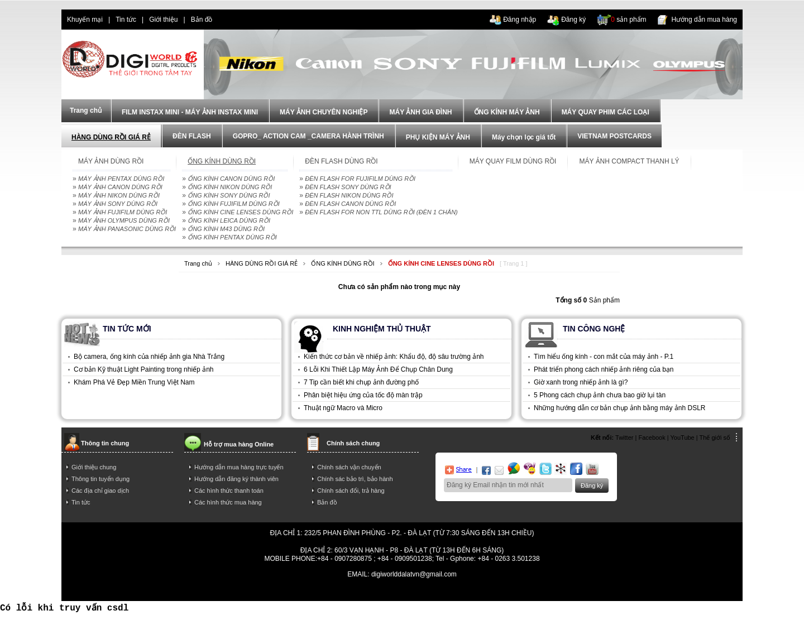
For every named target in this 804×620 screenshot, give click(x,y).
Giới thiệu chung (93, 467)
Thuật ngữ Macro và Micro (343, 408)
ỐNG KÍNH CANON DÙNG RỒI (231, 178)
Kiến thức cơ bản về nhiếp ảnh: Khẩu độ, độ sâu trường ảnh (394, 357)
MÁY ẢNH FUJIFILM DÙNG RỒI (122, 212)
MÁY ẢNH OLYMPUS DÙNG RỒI (124, 220)
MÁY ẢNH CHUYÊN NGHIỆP (323, 112)
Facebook (651, 437)
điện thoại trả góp (333, 591)
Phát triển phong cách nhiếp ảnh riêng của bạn (603, 369)
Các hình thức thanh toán (229, 490)
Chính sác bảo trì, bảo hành (355, 478)
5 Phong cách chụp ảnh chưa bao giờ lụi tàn (600, 395)
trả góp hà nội (583, 591)
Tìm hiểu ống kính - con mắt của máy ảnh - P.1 (603, 357)
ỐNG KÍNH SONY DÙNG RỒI (229, 195)
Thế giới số (715, 437)
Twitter (624, 437)
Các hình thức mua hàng (228, 502)
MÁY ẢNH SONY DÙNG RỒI (117, 203)
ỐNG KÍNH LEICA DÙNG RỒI (229, 220)
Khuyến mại (85, 19)
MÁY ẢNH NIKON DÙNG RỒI (119, 195)
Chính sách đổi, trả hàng (351, 490)
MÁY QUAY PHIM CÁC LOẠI (605, 112)
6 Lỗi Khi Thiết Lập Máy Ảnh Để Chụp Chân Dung (378, 369)
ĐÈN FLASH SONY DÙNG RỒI (348, 187)
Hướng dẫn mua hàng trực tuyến (239, 467)
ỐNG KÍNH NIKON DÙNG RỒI (230, 187)
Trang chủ (198, 263)
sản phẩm (628, 19)
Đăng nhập (519, 19)
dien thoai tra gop (275, 591)
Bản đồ (202, 19)
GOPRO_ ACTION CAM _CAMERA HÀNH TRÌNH (308, 136)
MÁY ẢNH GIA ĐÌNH (420, 112)
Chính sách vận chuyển (349, 467)
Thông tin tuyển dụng (100, 478)
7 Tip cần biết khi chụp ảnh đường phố (361, 382)
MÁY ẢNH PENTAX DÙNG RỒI (121, 178)
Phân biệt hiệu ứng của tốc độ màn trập (363, 395)
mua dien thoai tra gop (400, 591)
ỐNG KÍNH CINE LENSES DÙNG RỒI (240, 212)
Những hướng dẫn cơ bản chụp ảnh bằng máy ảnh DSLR (620, 408)
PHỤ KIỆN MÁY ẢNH (438, 137)
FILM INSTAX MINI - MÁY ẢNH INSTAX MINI (190, 112)
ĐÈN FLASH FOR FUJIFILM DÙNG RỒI (360, 178)
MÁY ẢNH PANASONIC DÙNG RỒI (127, 228)
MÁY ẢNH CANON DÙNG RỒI (120, 187)
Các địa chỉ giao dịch (100, 490)
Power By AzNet (402, 582)
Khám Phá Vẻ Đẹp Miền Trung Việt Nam (134, 382)
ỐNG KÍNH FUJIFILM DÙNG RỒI (234, 203)
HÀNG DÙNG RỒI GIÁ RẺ (111, 137)
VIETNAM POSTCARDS (614, 136)
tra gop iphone (222, 591)
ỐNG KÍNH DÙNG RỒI (342, 263)
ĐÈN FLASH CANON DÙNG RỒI (350, 203)
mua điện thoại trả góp (522, 591)
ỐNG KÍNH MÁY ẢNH (507, 112)
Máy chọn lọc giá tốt (524, 137)
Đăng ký (573, 19)
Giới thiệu (163, 19)
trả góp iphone (461, 591)
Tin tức (126, 19)
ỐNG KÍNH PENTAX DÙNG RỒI (232, 237)
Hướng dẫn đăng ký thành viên (236, 478)
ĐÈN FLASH (192, 136)
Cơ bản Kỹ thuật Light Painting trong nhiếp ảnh (143, 369)
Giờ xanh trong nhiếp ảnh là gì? (581, 382)
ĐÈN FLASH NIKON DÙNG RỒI (349, 195)
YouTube (683, 437)
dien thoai (237, 19)
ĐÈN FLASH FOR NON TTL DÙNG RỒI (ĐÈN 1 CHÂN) (381, 212)
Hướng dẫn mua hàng (704, 19)
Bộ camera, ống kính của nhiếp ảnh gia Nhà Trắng (149, 357)
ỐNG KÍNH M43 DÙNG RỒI (226, 228)
